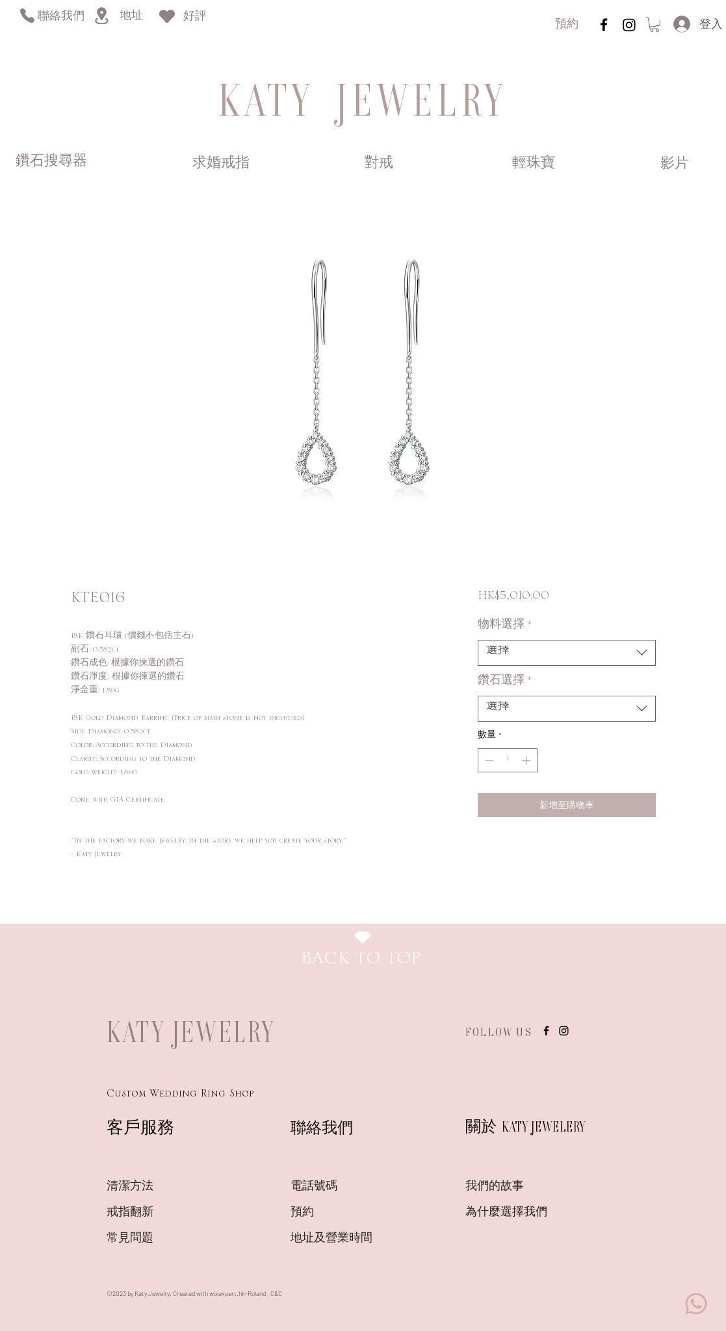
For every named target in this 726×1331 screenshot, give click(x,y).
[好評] (195, 17)
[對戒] (379, 164)
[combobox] (566, 653)
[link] (654, 25)
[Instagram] (629, 24)
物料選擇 (505, 627)
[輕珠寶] (533, 164)
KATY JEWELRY (191, 1031)
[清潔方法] (153, 1187)
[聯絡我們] (60, 17)
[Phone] (26, 15)
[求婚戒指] (221, 164)
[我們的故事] (511, 1187)
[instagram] (603, 24)
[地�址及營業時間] (355, 1239)
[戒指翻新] (153, 1213)
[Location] (101, 15)
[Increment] (527, 760)
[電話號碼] (337, 1187)
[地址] (131, 16)
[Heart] (167, 15)
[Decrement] (488, 760)
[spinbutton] (507, 760)
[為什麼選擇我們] (511, 1213)
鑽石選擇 (505, 683)
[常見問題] (153, 1239)
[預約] (567, 25)
